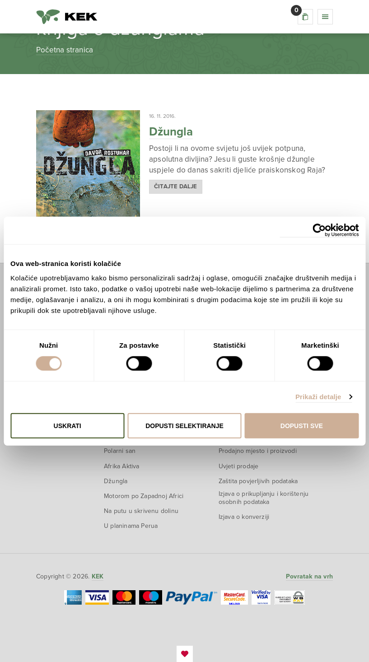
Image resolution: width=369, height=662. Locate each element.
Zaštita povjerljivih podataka (258, 481)
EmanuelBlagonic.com (185, 654)
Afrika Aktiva (122, 466)
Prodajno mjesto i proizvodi (258, 451)
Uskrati (67, 425)
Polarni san (119, 451)
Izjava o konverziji (244, 517)
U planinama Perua (131, 526)
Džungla (171, 132)
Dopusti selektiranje (184, 425)
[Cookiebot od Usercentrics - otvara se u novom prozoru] (319, 231)
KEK (67, 16)
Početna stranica (64, 50)
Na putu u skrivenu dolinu (141, 511)
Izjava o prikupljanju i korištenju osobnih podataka (264, 498)
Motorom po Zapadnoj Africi (143, 496)
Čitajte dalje (175, 186)
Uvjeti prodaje (239, 466)
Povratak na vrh (309, 576)
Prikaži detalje (318, 397)
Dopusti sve (301, 425)
